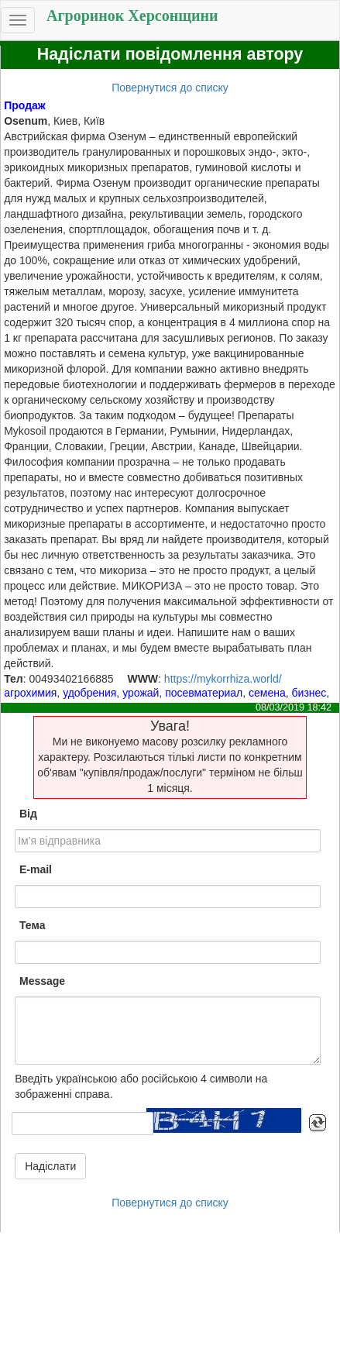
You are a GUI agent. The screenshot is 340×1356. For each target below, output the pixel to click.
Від (28, 813)
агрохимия (30, 693)
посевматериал (203, 693)
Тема (32, 925)
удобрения (89, 693)
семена (267, 693)
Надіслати (50, 1166)
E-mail (35, 869)
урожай (140, 693)
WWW (142, 679)
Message (42, 981)
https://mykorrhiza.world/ (223, 679)
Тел (13, 679)
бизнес (309, 693)
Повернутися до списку (170, 87)
